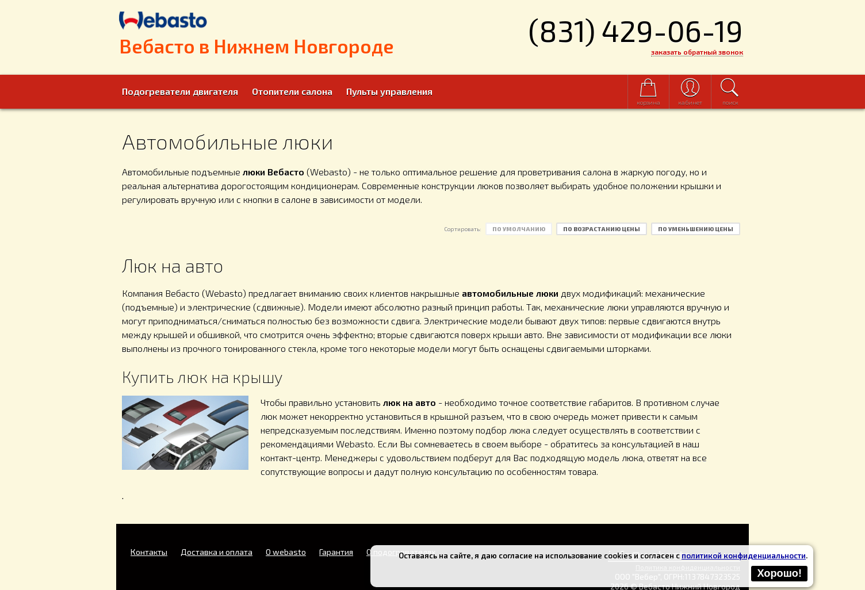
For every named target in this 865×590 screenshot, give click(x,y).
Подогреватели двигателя (180, 91)
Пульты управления (389, 91)
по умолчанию (518, 228)
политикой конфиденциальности (744, 555)
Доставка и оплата (216, 552)
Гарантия (336, 552)
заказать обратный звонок (697, 52)
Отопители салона (292, 91)
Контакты (149, 552)
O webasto (286, 552)
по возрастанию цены (601, 228)
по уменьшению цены (695, 228)
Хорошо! (779, 573)
